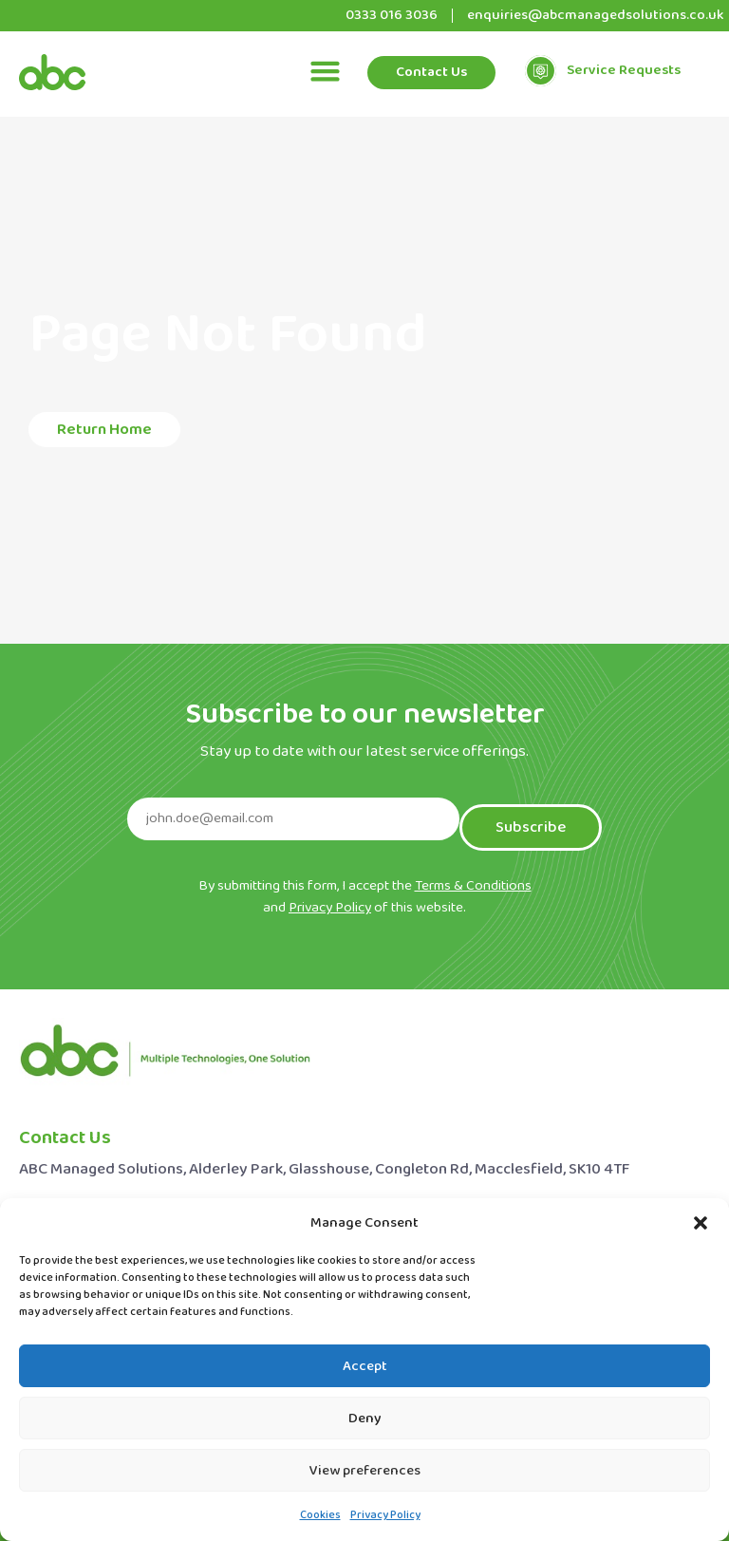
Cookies (320, 1515)
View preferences (365, 1470)
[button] (700, 1222)
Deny (365, 1418)
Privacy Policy (385, 1515)
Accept (365, 1366)
